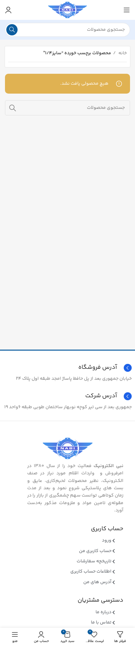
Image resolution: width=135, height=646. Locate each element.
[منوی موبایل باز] (126, 10)
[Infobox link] (67, 396)
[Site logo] (67, 10)
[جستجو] (67, 30)
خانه (122, 53)
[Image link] (68, 448)
